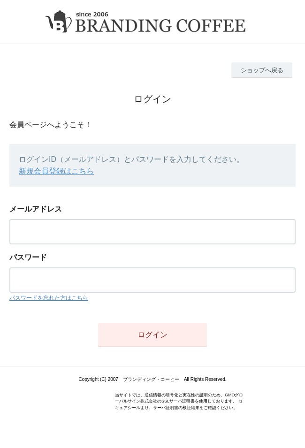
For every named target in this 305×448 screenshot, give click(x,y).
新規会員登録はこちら (56, 171)
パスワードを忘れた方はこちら (48, 298)
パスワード (28, 257)
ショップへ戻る (262, 70)
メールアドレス (35, 209)
